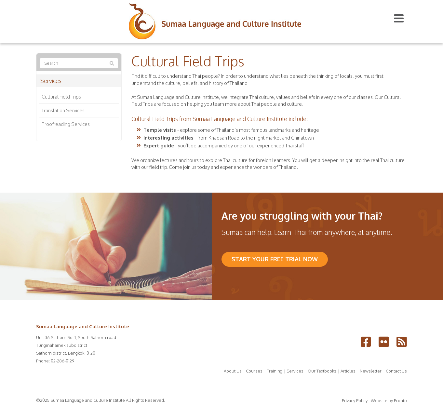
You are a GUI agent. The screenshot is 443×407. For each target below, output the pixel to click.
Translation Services (63, 110)
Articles (348, 370)
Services (50, 80)
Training (274, 370)
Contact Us (396, 370)
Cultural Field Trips (61, 97)
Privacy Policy (355, 400)
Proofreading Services (66, 124)
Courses (254, 370)
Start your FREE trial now (275, 259)
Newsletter (371, 370)
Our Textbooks (322, 370)
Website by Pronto (389, 400)
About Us (233, 370)
